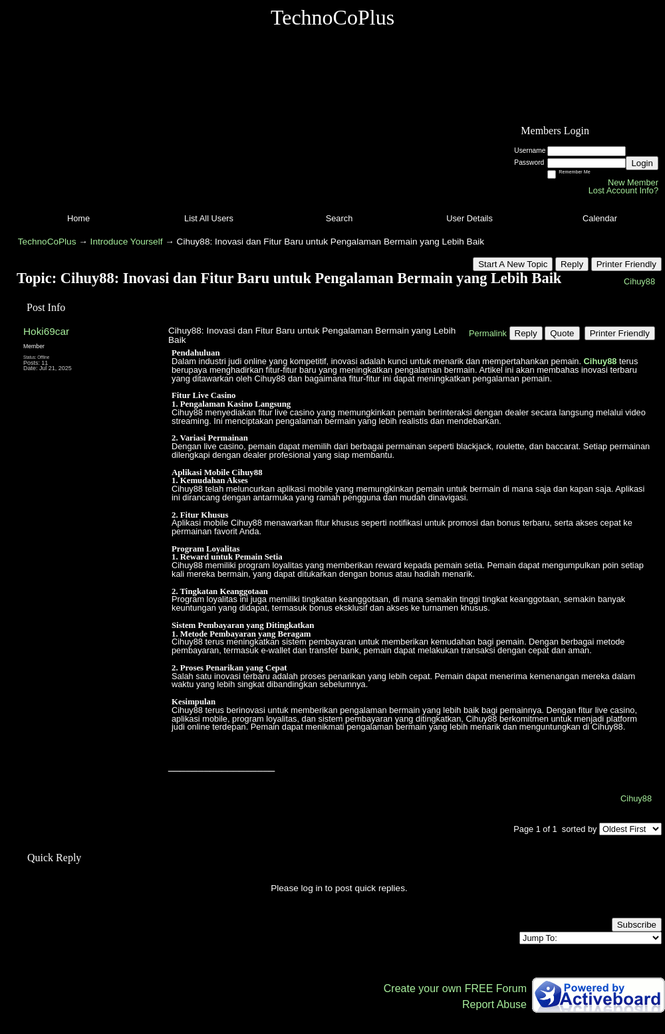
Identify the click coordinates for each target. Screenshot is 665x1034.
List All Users (208, 218)
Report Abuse (494, 1004)
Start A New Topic (512, 264)
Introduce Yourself (126, 242)
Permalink (488, 333)
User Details (469, 218)
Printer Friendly (626, 264)
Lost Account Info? (623, 190)
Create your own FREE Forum (455, 988)
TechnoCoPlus (47, 242)
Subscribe (636, 925)
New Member (633, 182)
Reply (572, 264)
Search (339, 218)
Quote (562, 333)
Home (78, 218)
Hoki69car (46, 331)
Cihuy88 (639, 281)
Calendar (600, 218)
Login (642, 163)
